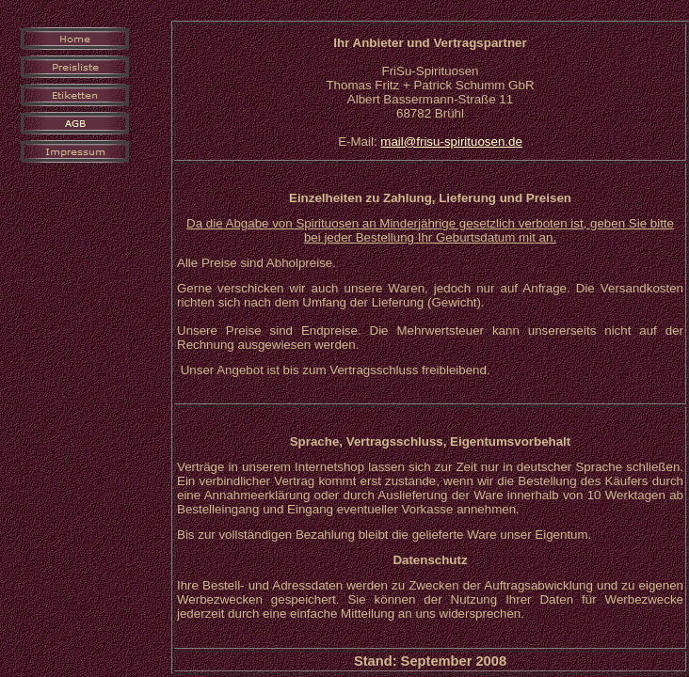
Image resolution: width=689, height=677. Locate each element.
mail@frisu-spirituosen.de (451, 141)
